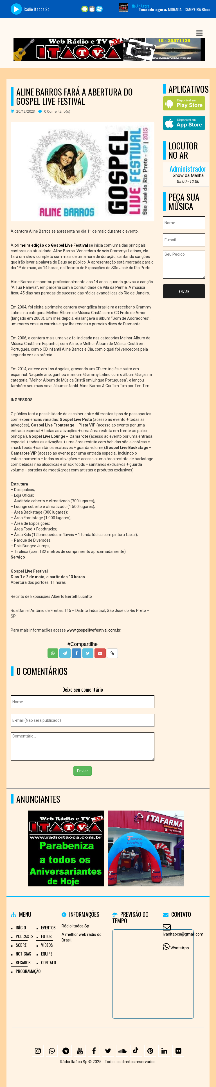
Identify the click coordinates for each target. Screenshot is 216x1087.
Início (21, 927)
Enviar (82, 771)
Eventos (48, 927)
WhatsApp (179, 948)
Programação (28, 971)
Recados (23, 962)
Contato (48, 962)
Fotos (46, 936)
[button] (199, 33)
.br (118, 630)
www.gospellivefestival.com (91, 630)
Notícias (23, 953)
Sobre (21, 945)
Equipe (46, 953)
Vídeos (47, 945)
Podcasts (24, 936)
